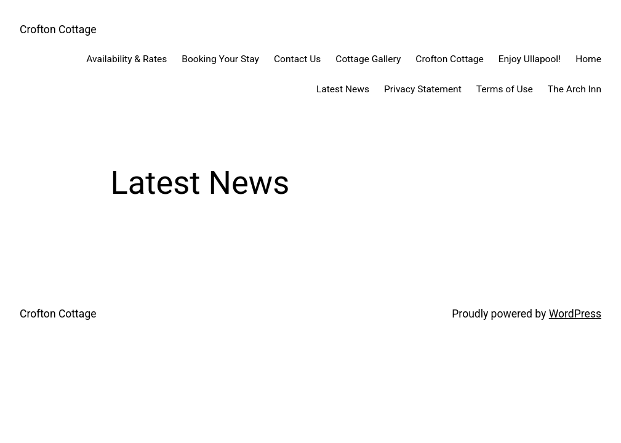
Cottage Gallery (368, 59)
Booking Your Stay (220, 59)
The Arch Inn (574, 89)
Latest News (342, 89)
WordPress (575, 314)
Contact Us (297, 59)
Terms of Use (504, 89)
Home (588, 59)
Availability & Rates (126, 59)
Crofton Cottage (58, 29)
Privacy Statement (423, 89)
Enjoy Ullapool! (530, 59)
